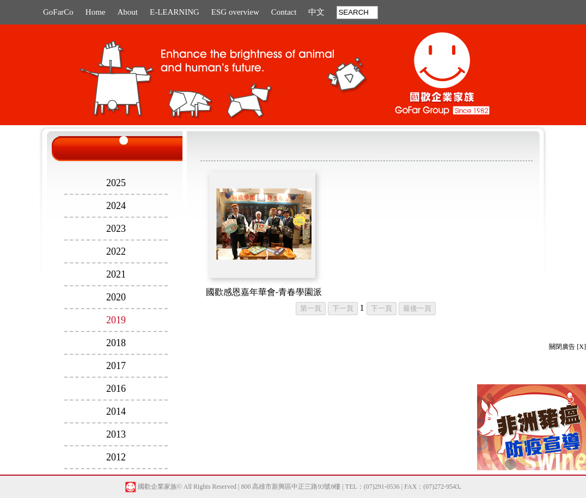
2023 (116, 228)
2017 (116, 365)
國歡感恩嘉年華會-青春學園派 (264, 292)
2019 (116, 320)
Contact (284, 12)
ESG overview (235, 12)
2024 (116, 205)
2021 (116, 274)
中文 (316, 12)
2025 (116, 182)
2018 (116, 342)
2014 (116, 411)
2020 (116, 297)
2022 (116, 251)
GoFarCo (58, 12)
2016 (116, 388)
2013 (116, 434)
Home (96, 12)
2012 (116, 457)
